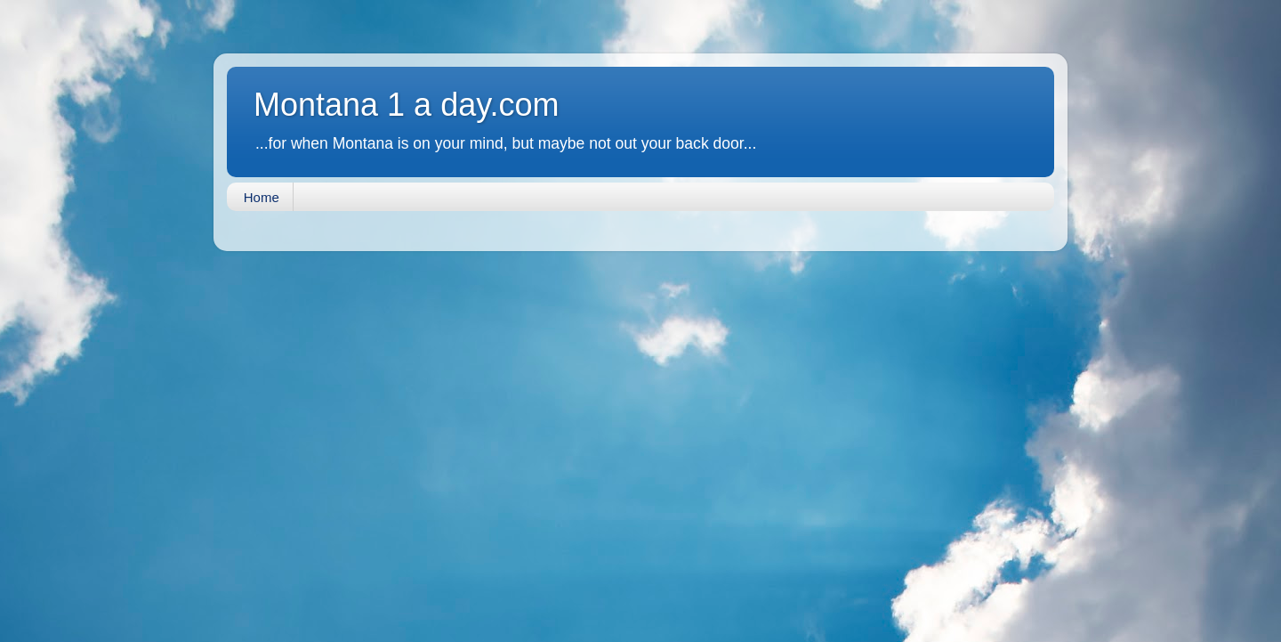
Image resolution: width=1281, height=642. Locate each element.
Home (261, 197)
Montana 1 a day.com (407, 104)
